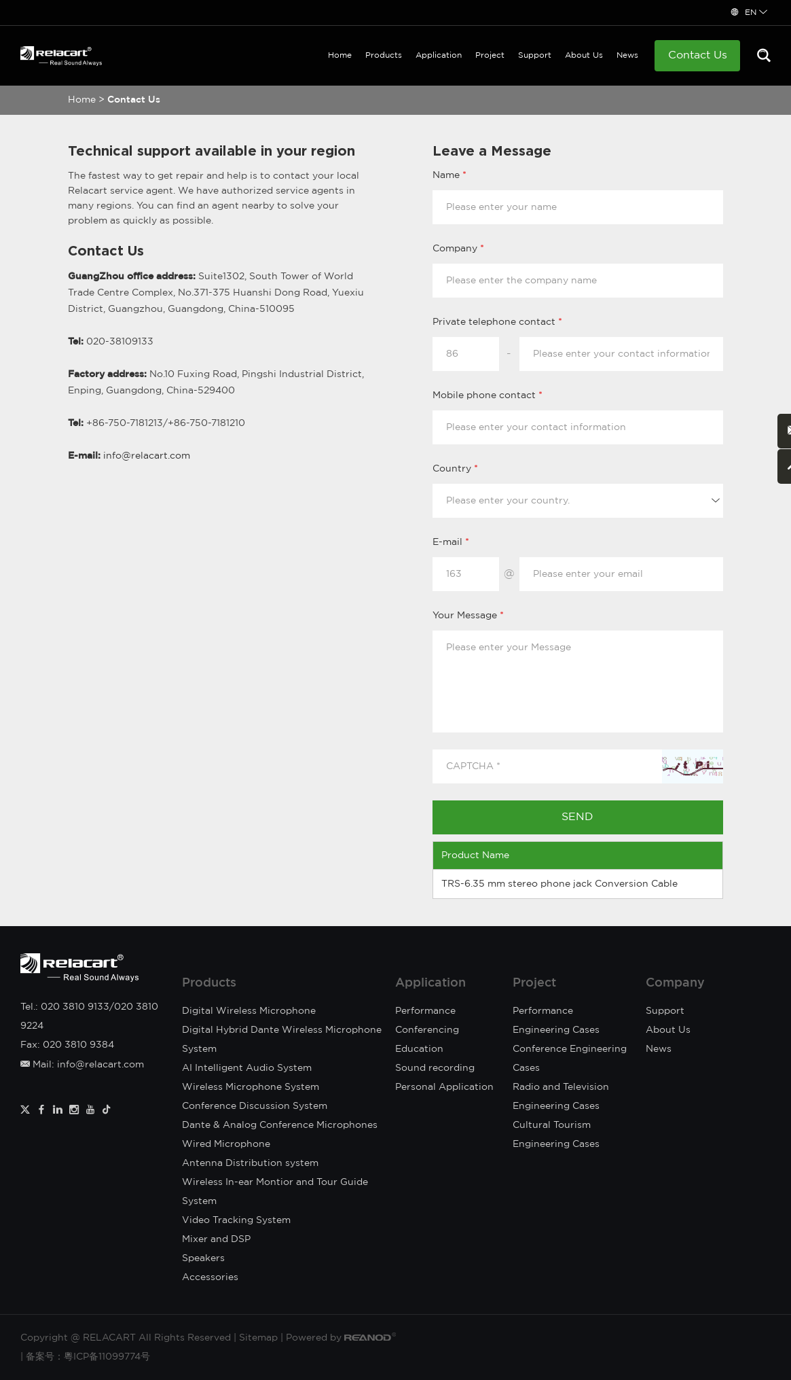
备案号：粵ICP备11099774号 (88, 1357)
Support (534, 55)
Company (675, 983)
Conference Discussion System (254, 1106)
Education (419, 1049)
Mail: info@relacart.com (82, 1065)
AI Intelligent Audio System (247, 1068)
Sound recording (435, 1068)
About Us (584, 55)
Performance (425, 1011)
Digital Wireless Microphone (249, 1011)
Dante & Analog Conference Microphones (280, 1125)
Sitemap (258, 1338)
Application (439, 55)
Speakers (203, 1258)
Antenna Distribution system (250, 1163)
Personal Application (444, 1087)
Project (489, 55)
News (627, 55)
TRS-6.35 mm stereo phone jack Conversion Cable (559, 884)
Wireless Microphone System (250, 1087)
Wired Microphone (226, 1144)
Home (340, 55)
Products (383, 55)
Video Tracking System (236, 1220)
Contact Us (697, 55)
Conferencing (427, 1030)
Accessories (210, 1277)
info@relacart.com (146, 456)
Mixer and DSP (216, 1239)
